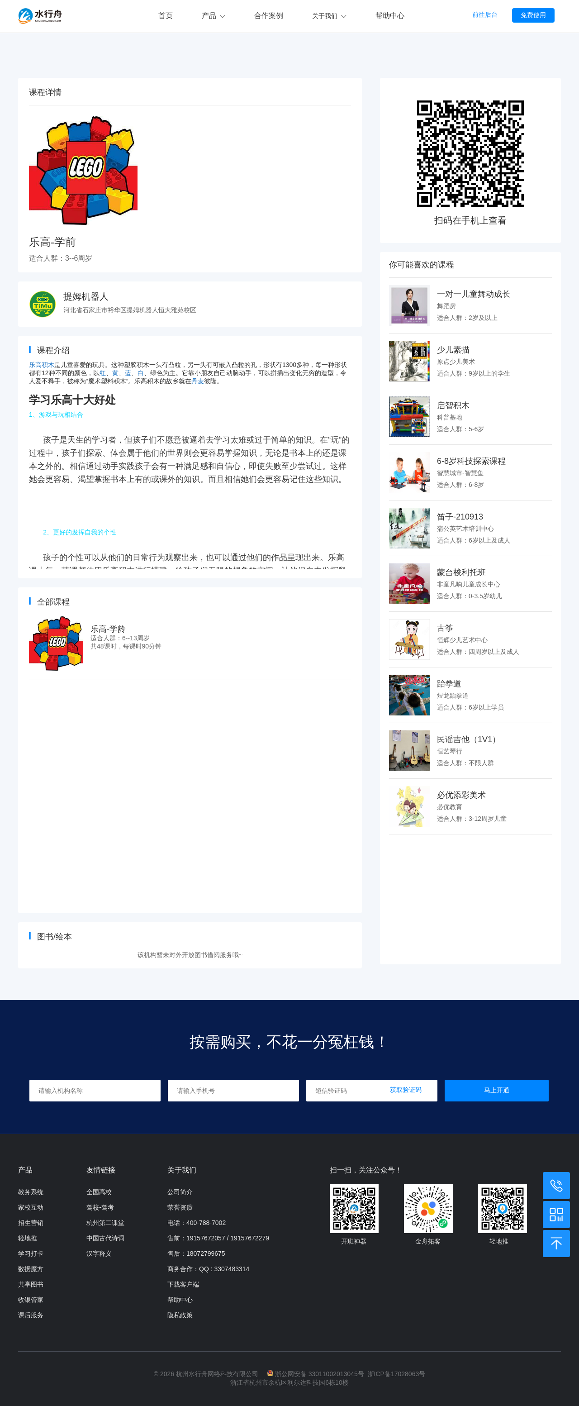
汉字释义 (99, 1253)
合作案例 (268, 15)
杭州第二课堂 (105, 1222)
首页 (165, 15)
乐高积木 (41, 364)
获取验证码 (406, 1089)
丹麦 (197, 381)
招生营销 (30, 1222)
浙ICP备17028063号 (397, 1373)
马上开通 (496, 1090)
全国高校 (99, 1192)
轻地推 (27, 1238)
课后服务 (30, 1315)
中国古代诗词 (105, 1238)
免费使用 (533, 15)
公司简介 (180, 1192)
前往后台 (485, 14)
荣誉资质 (180, 1207)
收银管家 (30, 1299)
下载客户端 (183, 1284)
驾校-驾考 (100, 1207)
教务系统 (30, 1192)
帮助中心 (389, 15)
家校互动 (30, 1207)
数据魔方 (30, 1269)
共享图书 (30, 1284)
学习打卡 (30, 1253)
